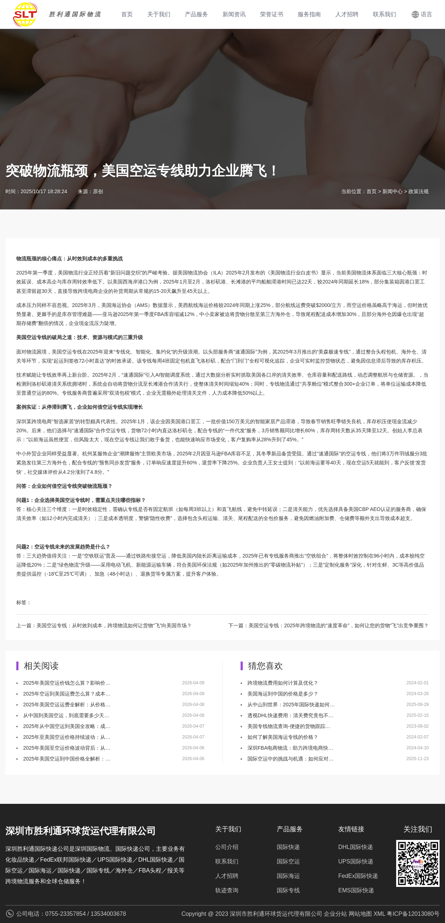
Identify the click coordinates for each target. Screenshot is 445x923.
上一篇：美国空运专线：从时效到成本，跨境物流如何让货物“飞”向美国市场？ (104, 625)
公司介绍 (226, 847)
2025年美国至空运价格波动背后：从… (66, 748)
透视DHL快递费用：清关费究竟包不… (290, 715)
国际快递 (288, 847)
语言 (426, 14)
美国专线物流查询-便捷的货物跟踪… (288, 726)
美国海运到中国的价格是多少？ (282, 694)
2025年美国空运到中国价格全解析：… (66, 759)
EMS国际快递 (356, 890)
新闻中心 (392, 191)
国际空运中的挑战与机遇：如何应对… (290, 759)
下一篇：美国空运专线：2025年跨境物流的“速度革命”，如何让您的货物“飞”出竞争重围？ (328, 625)
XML (379, 914)
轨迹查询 (226, 890)
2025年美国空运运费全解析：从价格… (66, 704)
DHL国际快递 (355, 847)
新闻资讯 (234, 14)
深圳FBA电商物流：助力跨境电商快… (290, 748)
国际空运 (288, 861)
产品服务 (196, 14)
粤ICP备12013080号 (413, 914)
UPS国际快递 (355, 861)
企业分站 (335, 914)
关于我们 (158, 14)
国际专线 (288, 890)
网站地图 (360, 914)
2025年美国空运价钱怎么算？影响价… (66, 683)
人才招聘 (347, 14)
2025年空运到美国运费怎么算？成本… (66, 694)
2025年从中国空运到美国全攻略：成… (66, 726)
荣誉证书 (271, 14)
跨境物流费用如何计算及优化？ (282, 683)
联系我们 (384, 14)
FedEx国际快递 (358, 876)
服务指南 (309, 14)
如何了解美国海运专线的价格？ (282, 737)
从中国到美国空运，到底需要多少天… (66, 715)
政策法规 (418, 191)
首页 (127, 14)
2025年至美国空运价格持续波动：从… (66, 737)
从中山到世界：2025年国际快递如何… (291, 704)
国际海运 (288, 876)
